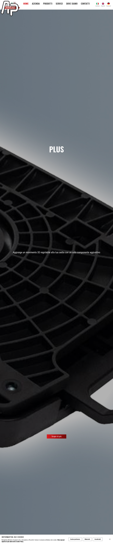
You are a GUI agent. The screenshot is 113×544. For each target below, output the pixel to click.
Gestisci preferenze (75, 539)
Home (26, 3)
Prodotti (47, 3)
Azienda (36, 3)
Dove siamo (72, 3)
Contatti (85, 3)
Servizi (59, 3)
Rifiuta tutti (87, 539)
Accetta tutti (98, 539)
